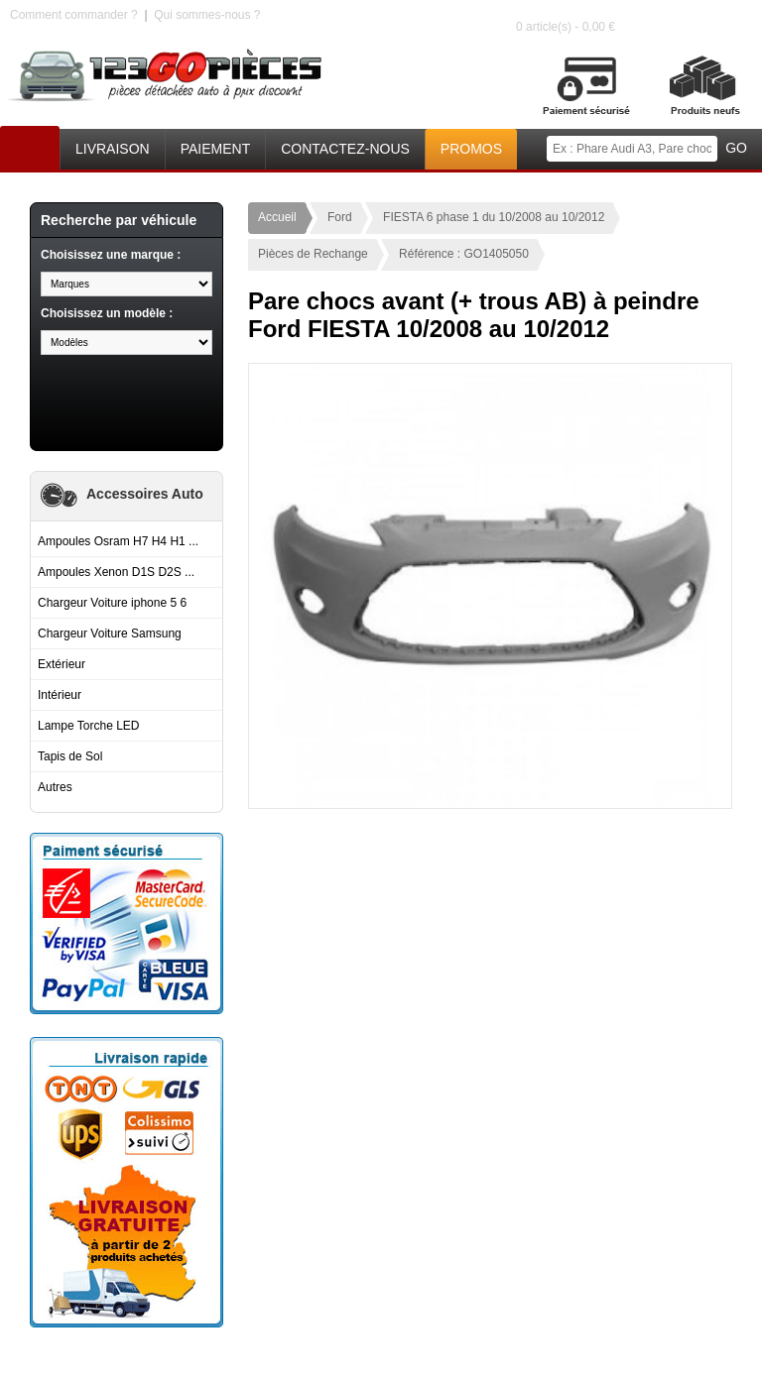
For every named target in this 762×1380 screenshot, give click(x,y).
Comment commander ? (74, 15)
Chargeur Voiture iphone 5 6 (112, 603)
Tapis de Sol (70, 756)
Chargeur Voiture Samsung (110, 633)
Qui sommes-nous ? (207, 15)
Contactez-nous (345, 149)
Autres (55, 787)
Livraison (112, 149)
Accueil (30, 145)
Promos (471, 149)
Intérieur (59, 695)
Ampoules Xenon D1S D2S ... (116, 572)
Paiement (216, 149)
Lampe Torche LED (89, 726)
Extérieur (61, 664)
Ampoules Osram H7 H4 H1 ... (118, 541)
